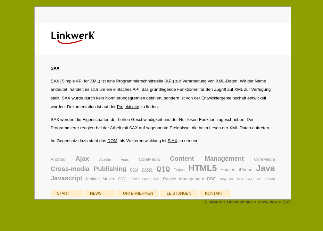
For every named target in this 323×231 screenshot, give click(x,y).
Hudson (227, 169)
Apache (105, 159)
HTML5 (202, 168)
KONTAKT (214, 193)
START (63, 193)
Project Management (183, 178)
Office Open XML (145, 179)
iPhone (246, 169)
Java (265, 168)
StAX (172, 140)
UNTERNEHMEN (138, 193)
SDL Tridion (265, 179)
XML (220, 81)
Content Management (207, 158)
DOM (112, 140)
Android (58, 159)
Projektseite (128, 106)
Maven (109, 178)
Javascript (66, 178)
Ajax (82, 158)
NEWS (96, 193)
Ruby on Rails (231, 179)
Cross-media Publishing (89, 168)
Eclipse (179, 170)
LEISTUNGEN (179, 193)
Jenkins (92, 178)
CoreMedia (149, 159)
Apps (124, 159)
